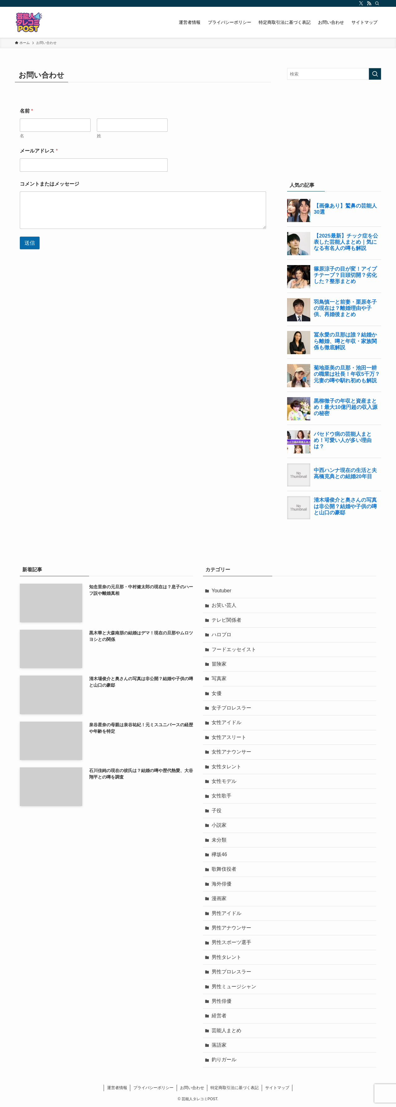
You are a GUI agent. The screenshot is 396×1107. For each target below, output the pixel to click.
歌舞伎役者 (224, 869)
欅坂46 (219, 854)
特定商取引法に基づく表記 (234, 1087)
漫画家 (219, 898)
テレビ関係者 (226, 620)
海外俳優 (221, 883)
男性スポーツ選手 (231, 942)
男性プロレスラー (231, 971)
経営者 (219, 1015)
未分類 (219, 840)
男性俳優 (221, 1001)
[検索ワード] (334, 74)
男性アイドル (226, 913)
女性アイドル (226, 722)
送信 (29, 243)
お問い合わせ (192, 1087)
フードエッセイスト (234, 649)
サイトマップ (277, 1087)
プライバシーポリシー (153, 1087)
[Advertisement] (334, 129)
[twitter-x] (361, 3)
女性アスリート (229, 737)
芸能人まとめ (226, 1030)
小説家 (219, 825)
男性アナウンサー (231, 927)
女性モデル (224, 781)
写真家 (219, 678)
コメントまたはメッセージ (49, 184)
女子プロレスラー (231, 707)
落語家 (219, 1045)
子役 (217, 810)
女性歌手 (221, 795)
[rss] (369, 3)
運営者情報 (117, 1087)
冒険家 (219, 664)
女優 (217, 693)
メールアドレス (39, 150)
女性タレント (226, 766)
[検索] (377, 3)
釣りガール (224, 1059)
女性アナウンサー (231, 751)
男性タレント (226, 957)
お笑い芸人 (224, 605)
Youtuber (221, 590)
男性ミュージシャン (234, 986)
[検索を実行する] (375, 74)
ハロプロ (221, 634)
